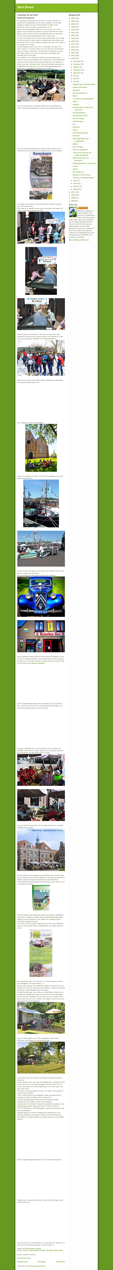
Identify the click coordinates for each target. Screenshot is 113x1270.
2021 (73, 32)
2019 (73, 38)
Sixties (75, 130)
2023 (73, 27)
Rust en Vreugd (78, 118)
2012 (73, 58)
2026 (73, 18)
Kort (74, 124)
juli (74, 76)
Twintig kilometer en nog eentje (84, 163)
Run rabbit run (78, 172)
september (77, 70)
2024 (73, 24)
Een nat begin (78, 147)
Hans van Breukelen (80, 150)
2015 (73, 50)
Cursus (75, 166)
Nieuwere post (22, 1262)
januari (76, 189)
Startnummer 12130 (80, 115)
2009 (73, 198)
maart (75, 183)
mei (74, 81)
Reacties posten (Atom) (36, 1266)
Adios (75, 102)
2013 (73, 55)
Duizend (76, 104)
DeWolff (20, 750)
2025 (73, 21)
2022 (73, 30)
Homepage (42, 1262)
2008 (73, 201)
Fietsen (25, 1250)
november (77, 64)
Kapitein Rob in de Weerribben (84, 84)
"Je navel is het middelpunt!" (83, 99)
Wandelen (50, 1250)
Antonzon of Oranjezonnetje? (83, 178)
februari (76, 186)
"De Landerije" (38, 986)
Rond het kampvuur (80, 93)
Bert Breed (26, 7)
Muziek (43, 1250)
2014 (73, 53)
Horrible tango (78, 121)
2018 (73, 41)
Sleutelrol (76, 90)
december (77, 61)
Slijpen (75, 144)
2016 (73, 47)
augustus (76, 73)
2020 (73, 35)
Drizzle (75, 169)
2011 (73, 192)
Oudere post (60, 1262)
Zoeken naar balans (80, 87)
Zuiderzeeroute (50, 917)
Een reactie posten (24, 1258)
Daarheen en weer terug (81, 175)
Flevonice (76, 136)
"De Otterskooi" (35, 64)
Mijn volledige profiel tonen (79, 240)
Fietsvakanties (34, 1250)
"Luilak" (50, 25)
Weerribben (59, 1250)
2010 (73, 195)
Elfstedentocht (50, 339)
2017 (73, 44)
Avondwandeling (79, 113)
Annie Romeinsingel (80, 133)
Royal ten (76, 127)
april (75, 180)
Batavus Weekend (38, 663)
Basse (75, 96)
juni (74, 78)
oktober (76, 67)
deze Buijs (52, 53)
